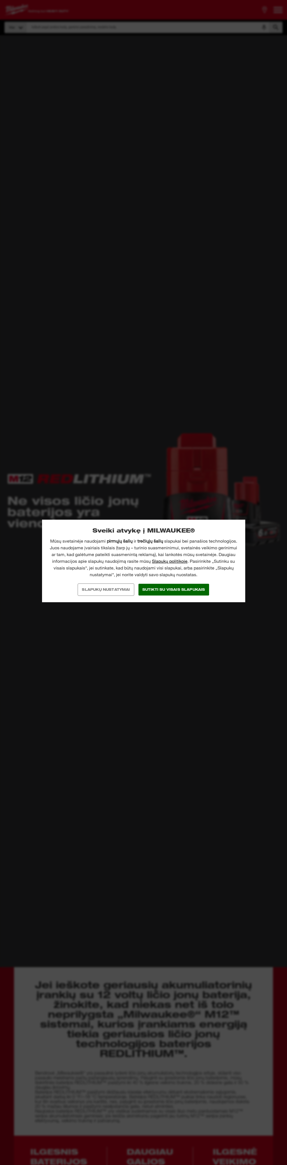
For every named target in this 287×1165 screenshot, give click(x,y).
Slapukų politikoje (170, 561)
